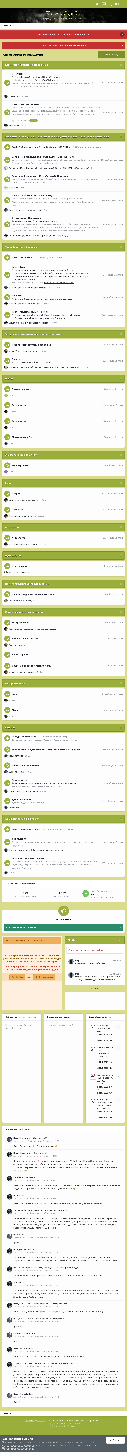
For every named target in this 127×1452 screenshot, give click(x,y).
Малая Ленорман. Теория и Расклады (62, 314)
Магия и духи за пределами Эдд (24, 500)
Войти (19, 977)
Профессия (18, 1195)
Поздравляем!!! (16, 755)
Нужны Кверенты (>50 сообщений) (25, 210)
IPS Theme (29, 1420)
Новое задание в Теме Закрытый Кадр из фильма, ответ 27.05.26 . (105, 1104)
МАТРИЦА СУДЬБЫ (17, 572)
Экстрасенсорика (22, 622)
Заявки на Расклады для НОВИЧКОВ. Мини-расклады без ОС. (44, 270)
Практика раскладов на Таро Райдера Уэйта (30, 287)
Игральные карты (64, 298)
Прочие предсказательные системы (27, 583)
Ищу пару (13, 187)
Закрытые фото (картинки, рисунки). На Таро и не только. (41, 1210)
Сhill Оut (10, 727)
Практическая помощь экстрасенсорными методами (34, 628)
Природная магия (22, 389)
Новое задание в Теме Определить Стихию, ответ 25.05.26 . (105, 1053)
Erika (93, 894)
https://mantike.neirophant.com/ (59, 282)
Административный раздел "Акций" (32, 221)
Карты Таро (18, 267)
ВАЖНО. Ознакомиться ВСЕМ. (29, 829)
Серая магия (19, 421)
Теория (16, 493)
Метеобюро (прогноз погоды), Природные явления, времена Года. (45, 1267)
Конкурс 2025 (15, 96)
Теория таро (82, 276)
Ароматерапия (20, 654)
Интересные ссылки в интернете (31, 783)
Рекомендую (19, 779)
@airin (33, 120)
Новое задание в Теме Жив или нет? (105, 1028)
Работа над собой (17, 644)
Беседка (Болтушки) (24, 736)
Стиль (50, 1420)
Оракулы (17, 295)
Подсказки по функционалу (21, 927)
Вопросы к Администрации (28, 858)
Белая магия (19, 405)
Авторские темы (15, 683)
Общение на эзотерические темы (32, 665)
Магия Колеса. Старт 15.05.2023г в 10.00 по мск (37, 77)
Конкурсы (17, 73)
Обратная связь (95, 1420)
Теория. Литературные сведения (31, 344)
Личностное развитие (25, 638)
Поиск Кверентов (22, 257)
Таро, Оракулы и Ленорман (21, 246)
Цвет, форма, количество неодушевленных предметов (40, 1303)
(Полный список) (28, 1017)
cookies (57, 1442)
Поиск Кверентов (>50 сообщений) (32, 195)
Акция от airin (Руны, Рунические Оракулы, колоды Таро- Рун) (38, 235)
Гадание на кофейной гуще (22, 600)
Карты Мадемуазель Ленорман (30, 311)
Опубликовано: (43, 1141)
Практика (17, 359)
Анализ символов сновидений (23, 672)
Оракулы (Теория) (23, 298)
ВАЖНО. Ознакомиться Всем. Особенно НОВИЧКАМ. (41, 147)
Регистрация (46, 977)
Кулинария (14, 807)
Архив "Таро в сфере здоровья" (24, 351)
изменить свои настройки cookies (18, 1445)
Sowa (22, 1237)
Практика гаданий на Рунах (22, 516)
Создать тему (111, 54)
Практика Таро (66, 276)
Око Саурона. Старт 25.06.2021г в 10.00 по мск (37, 80)
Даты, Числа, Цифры (23, 1348)
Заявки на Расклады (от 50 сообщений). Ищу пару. (39, 273)
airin (22, 1156)
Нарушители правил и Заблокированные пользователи (36, 850)
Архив (55, 221)
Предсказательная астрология (24, 544)
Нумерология (13, 555)
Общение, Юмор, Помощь (27, 765)
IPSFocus (41, 1420)
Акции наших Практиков (26, 218)
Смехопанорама (17, 771)
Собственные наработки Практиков (32, 362)
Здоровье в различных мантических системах (33, 334)
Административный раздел (22, 818)
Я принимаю (117, 1440)
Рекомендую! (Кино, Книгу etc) (23, 791)
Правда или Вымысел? (24, 1249)
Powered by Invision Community (63, 1426)
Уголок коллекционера (26, 279)
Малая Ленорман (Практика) (29, 314)
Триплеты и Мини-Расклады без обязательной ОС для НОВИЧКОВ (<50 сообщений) (49, 168)
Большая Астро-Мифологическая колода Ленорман (40, 318)
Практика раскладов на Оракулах (25, 303)
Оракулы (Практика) (44, 298)
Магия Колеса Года (23, 437)
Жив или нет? (15, 125)
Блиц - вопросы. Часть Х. (77, 273)
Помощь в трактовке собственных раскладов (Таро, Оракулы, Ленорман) (44, 367)
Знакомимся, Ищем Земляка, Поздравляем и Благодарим (46, 749)
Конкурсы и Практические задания (26, 64)
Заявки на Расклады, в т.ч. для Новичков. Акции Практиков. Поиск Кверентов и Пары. (57, 136)
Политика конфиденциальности (70, 1420)
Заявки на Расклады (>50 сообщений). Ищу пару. (40, 176)
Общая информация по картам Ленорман (29, 322)
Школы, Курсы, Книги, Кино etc (63, 783)
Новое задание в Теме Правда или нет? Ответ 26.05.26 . (105, 1079)
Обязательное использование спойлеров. (61, 34)
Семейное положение (24, 1177)
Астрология (12, 527)
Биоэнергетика (21, 465)
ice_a (14, 693)
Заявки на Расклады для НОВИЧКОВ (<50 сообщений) (43, 156)
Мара (15, 709)
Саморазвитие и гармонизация (24, 611)
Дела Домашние (21, 799)
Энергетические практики (21, 454)
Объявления (19, 838)
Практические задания (25, 104)
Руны (8, 483)
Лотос (23, 1141)
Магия (9, 378)
